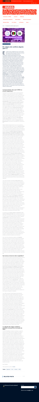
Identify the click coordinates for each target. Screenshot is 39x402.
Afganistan (8, 369)
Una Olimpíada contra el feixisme (16, 1)
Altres (27, 22)
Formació (15, 16)
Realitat (14, 366)
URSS (20, 369)
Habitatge (22, 16)
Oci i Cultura (14, 22)
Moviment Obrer (6, 22)
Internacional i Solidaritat (7, 19)
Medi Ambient (17, 19)
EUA (12, 369)
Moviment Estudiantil (27, 19)
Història (16, 369)
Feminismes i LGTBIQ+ (7, 16)
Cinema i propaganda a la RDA (28, 1)
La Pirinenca (21, 22)
